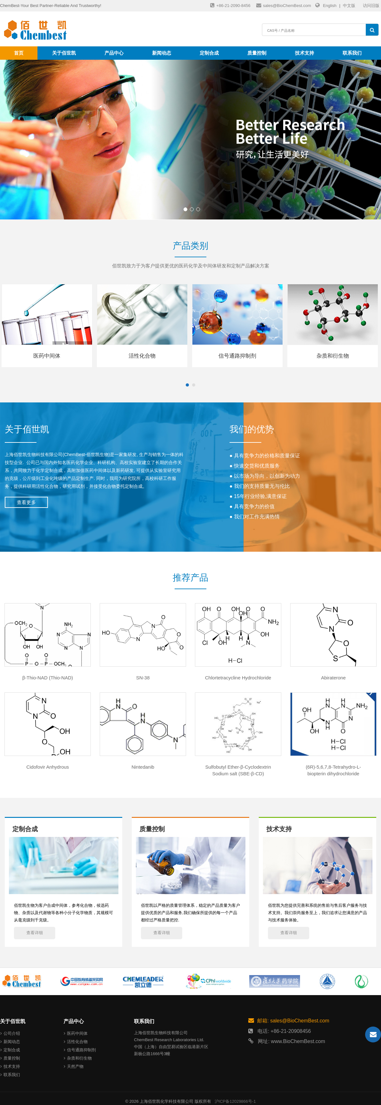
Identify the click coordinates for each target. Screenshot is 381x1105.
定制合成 (209, 53)
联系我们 (352, 53)
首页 (18, 53)
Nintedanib (142, 767)
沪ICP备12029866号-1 (235, 1101)
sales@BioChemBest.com (283, 5)
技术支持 (304, 53)
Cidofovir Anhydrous (47, 767)
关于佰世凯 (64, 53)
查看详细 (34, 932)
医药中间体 (76, 1033)
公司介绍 (10, 1033)
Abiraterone (333, 677)
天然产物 (74, 1066)
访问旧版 (371, 5)
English (330, 5)
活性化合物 (76, 1041)
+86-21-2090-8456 (230, 5)
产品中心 (114, 53)
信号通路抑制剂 (80, 1050)
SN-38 (143, 677)
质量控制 (256, 53)
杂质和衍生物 (78, 1058)
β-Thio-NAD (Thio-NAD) (47, 677)
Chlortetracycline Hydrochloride (238, 677)
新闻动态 (161, 53)
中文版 (349, 5)
